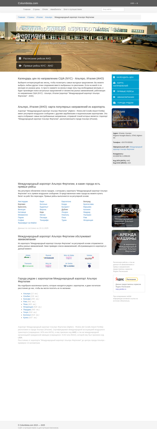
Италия (39, 17)
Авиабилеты (55, 9)
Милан (43, 215)
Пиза (64, 217)
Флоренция (88, 220)
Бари (42, 201)
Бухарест (66, 207)
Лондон (65, 212)
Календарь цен (123, 77)
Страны (36, 9)
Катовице (22, 212)
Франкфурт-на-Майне (27, 223)
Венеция (21, 209)
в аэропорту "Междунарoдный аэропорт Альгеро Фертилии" (125, 242)
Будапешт (44, 207)
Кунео (25, 318)
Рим (85, 217)
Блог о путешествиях (73, 9)
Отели (45, 9)
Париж (21, 217)
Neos (89, 263)
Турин (64, 220)
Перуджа (27, 310)
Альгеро (48, 17)
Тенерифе (44, 220)
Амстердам (23, 201)
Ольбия (26, 296)
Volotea (89, 255)
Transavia (27, 263)
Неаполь (65, 215)
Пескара (43, 217)
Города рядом (123, 103)
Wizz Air (48, 263)
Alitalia (28, 255)
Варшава (87, 207)
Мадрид (86, 212)
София (21, 220)
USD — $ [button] (134, 3)
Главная (26, 9)
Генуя (25, 312)
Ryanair (48, 255)
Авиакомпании (123, 97)
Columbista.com (28, 3)
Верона (43, 209)
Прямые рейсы (123, 91)
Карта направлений (120, 84)
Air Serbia (68, 263)
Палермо (87, 215)
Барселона (66, 201)
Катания (86, 209)
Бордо (64, 204)
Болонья (43, 204)
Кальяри (27, 299)
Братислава (88, 204)
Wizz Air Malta (69, 255)
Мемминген (23, 215)
